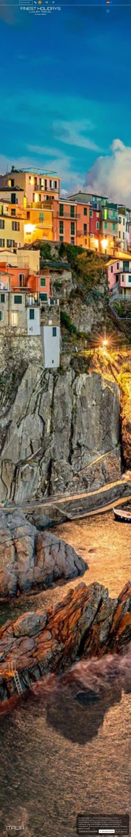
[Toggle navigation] (108, 11)
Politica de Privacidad (88, 831)
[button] (109, 2)
